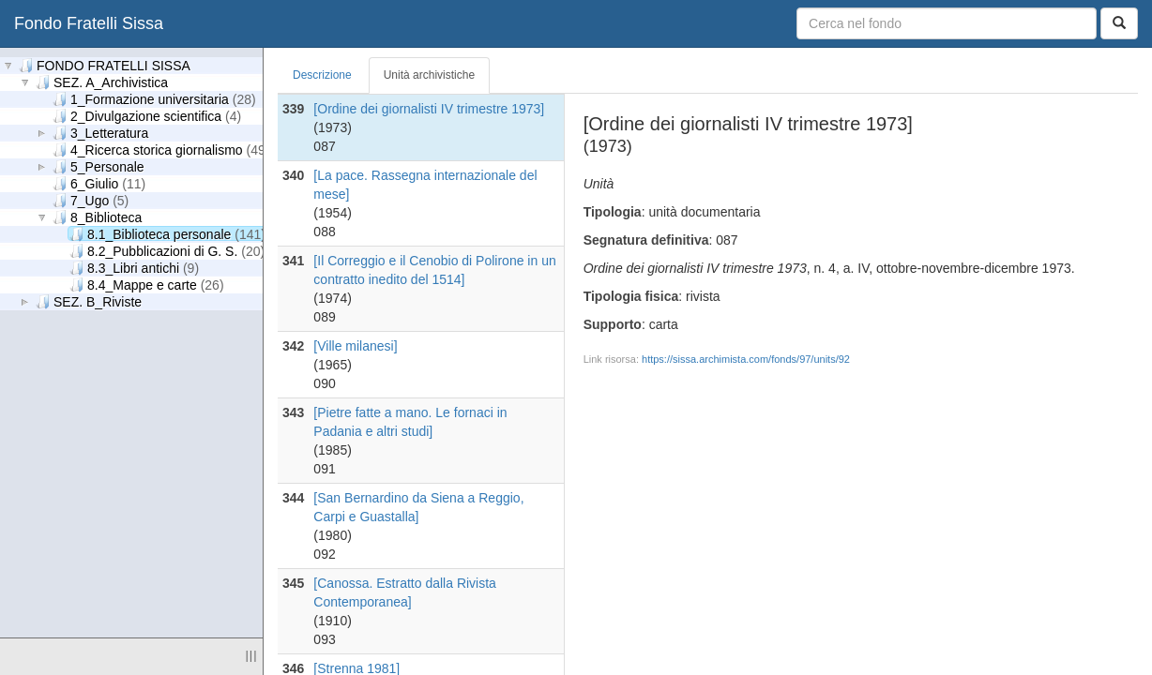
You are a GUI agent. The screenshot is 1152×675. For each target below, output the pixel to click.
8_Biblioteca (97, 217)
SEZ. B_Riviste (89, 301)
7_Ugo (91, 200)
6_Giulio (99, 183)
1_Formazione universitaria (154, 99)
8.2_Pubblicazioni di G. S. (167, 251)
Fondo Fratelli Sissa (88, 23)
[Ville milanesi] (355, 345)
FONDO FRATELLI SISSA (104, 65)
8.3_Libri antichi (134, 268)
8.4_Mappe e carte (146, 285)
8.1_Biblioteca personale (167, 234)
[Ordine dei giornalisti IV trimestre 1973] (428, 108)
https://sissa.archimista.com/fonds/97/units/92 (746, 359)
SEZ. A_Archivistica (102, 82)
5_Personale (98, 166)
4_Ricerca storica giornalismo (161, 149)
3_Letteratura (100, 133)
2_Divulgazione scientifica (147, 116)
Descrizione (322, 75)
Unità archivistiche (429, 75)
